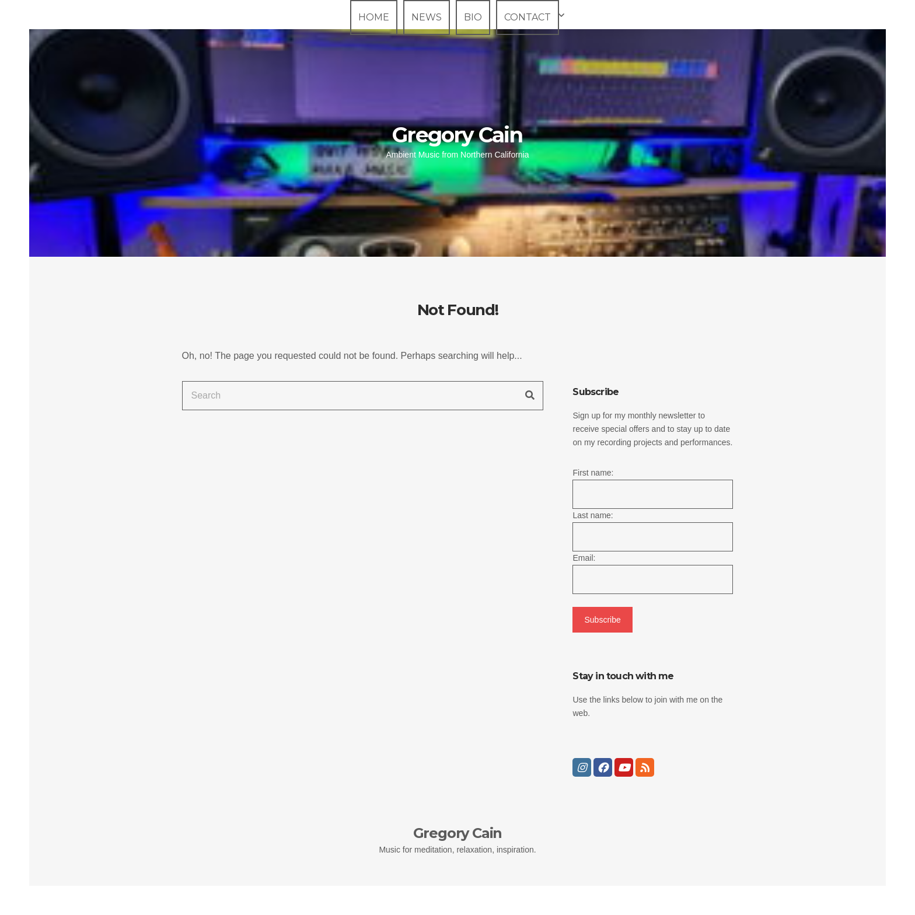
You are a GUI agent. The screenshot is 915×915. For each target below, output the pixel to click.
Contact (527, 17)
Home (373, 17)
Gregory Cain (457, 135)
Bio (473, 17)
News (426, 17)
